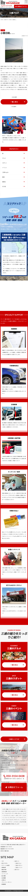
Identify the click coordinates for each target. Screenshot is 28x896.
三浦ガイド (16, 861)
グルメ (4, 158)
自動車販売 (4, 871)
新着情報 (4, 884)
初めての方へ (5, 863)
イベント (4, 167)
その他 (10, 19)
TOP (3, 861)
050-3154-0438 (6, 6)
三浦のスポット (18, 865)
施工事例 (4, 876)
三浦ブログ (6, 19)
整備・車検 (4, 869)
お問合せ (4, 880)
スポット (4, 163)
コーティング (5, 873)
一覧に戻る (17, 102)
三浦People (5, 172)
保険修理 (4, 867)
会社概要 (4, 878)
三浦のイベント (18, 867)
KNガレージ (11, 890)
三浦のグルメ (18, 863)
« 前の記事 (14, 97)
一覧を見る (17, 665)
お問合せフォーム (21, 6)
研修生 (4, 182)
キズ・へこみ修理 (5, 865)
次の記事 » (14, 106)
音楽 (3, 177)
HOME (2, 19)
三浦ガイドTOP (17, 739)
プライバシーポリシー (7, 882)
